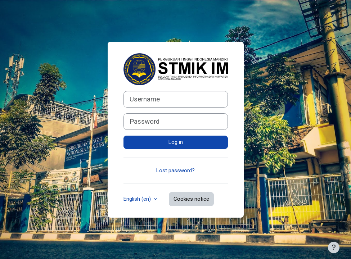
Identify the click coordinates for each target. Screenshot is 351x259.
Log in (175, 142)
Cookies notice (191, 199)
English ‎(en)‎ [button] (137, 199)
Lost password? (175, 170)
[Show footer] (333, 247)
